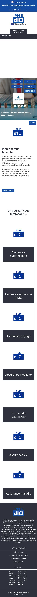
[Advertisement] (18, 58)
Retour (32, 123)
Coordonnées (30, 91)
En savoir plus (8, 190)
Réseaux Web (18, 594)
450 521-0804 (6, 36)
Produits (30, 86)
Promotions (17, 86)
